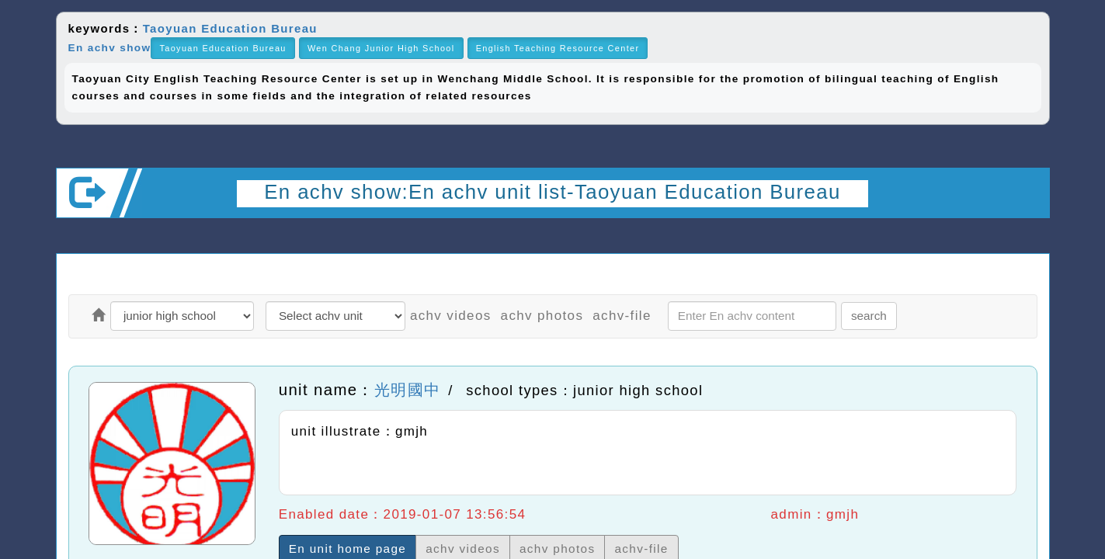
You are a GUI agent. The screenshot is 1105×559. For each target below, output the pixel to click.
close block (1019, 35)
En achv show (109, 48)
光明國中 (407, 389)
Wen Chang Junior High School (381, 48)
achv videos (451, 315)
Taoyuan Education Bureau (230, 28)
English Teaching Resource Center (558, 48)
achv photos (542, 315)
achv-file (622, 315)
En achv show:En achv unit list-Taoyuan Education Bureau (552, 192)
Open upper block (1024, 238)
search (869, 315)
